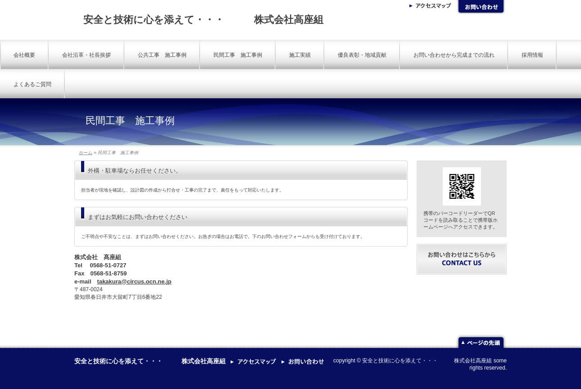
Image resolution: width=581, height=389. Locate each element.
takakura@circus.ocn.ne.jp (134, 281)
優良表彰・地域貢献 (362, 55)
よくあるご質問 (32, 84)
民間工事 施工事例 (237, 55)
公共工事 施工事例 (162, 55)
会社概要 (24, 55)
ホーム (85, 152)
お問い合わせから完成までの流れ (454, 55)
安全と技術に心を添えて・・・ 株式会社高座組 (203, 19)
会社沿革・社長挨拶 (86, 55)
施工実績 (300, 55)
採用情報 (532, 55)
